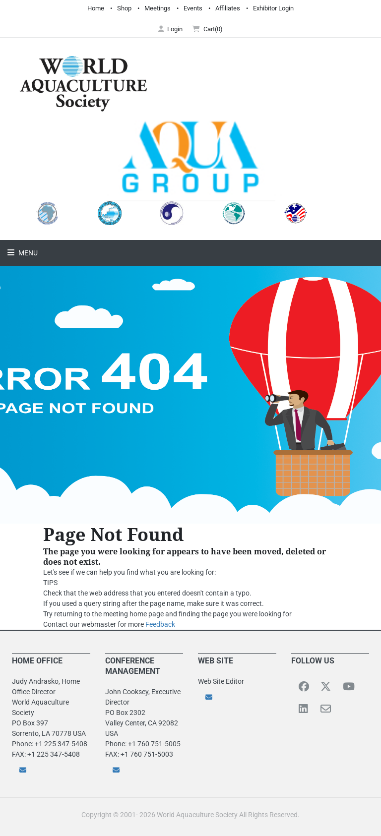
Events (193, 8)
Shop (124, 8)
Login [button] (170, 29)
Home (95, 8)
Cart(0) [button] (207, 29)
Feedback (160, 624)
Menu (27, 253)
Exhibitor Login (273, 8)
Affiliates (227, 8)
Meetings (157, 8)
